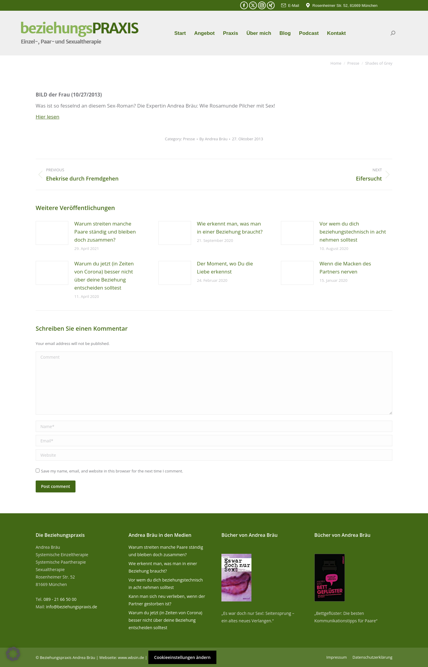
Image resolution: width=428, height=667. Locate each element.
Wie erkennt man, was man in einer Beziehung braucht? (230, 227)
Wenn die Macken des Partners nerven (345, 267)
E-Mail (290, 5)
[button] (13, 654)
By (213, 139)
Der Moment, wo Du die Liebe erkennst (225, 267)
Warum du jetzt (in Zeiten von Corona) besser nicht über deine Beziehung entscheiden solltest (104, 275)
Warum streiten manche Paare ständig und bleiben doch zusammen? (105, 231)
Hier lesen (47, 116)
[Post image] (52, 233)
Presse (189, 139)
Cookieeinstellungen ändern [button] (182, 657)
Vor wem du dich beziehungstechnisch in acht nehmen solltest (353, 231)
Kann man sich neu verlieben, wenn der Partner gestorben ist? (167, 600)
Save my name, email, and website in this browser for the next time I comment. (112, 471)
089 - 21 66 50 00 (59, 599)
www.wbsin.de (131, 657)
